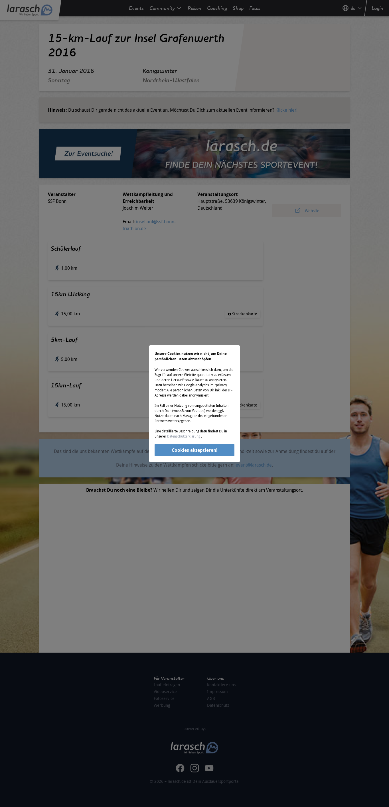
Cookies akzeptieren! (195, 450)
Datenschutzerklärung (184, 436)
